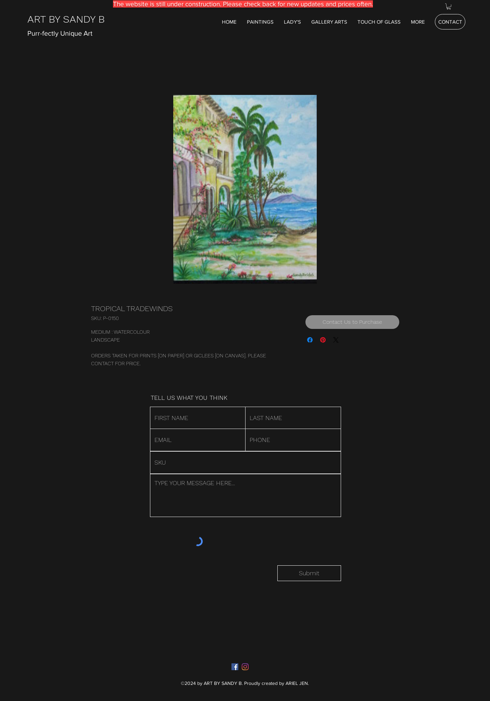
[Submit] (309, 573)
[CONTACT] (450, 21)
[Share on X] (336, 340)
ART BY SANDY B (66, 19)
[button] (448, 6)
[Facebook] (234, 666)
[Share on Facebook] (310, 340)
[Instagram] (245, 666)
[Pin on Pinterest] (323, 340)
